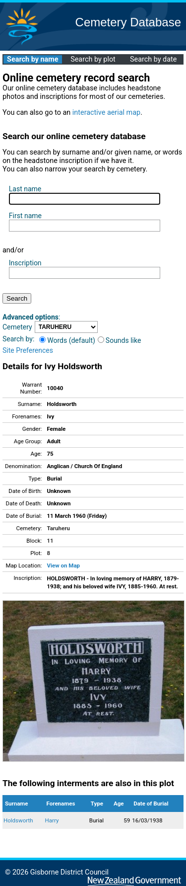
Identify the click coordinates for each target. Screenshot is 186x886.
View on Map (63, 565)
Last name (25, 189)
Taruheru (58, 528)
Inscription (25, 263)
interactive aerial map (106, 112)
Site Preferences (27, 350)
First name (25, 216)
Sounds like (119, 340)
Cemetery (17, 327)
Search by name (32, 59)
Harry (52, 820)
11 (50, 540)
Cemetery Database (128, 22)
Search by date (153, 59)
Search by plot (93, 59)
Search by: (18, 339)
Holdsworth (18, 820)
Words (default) (67, 340)
